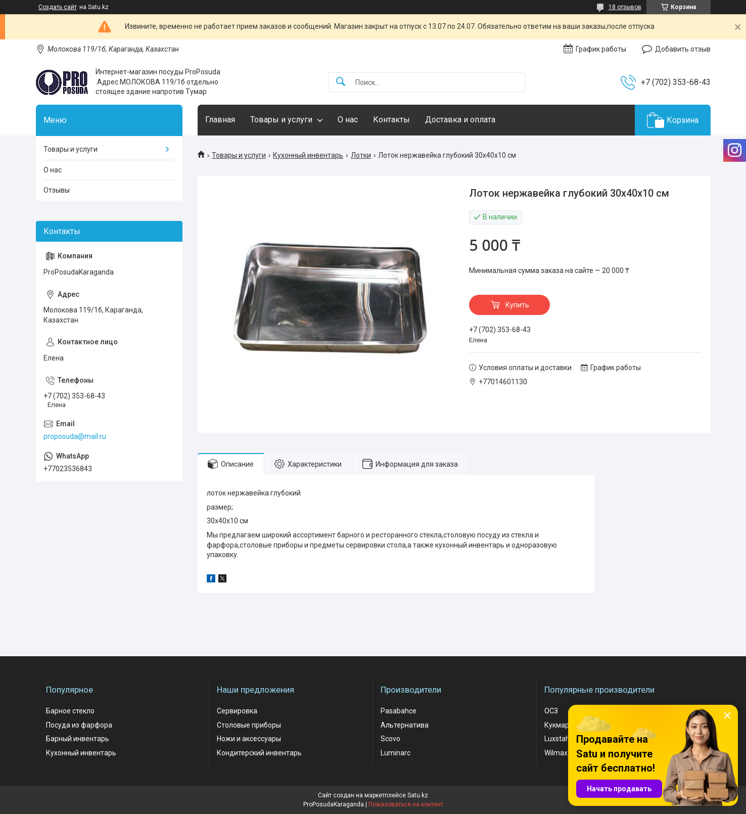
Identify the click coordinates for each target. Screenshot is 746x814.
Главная (220, 119)
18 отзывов (625, 7)
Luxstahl (557, 739)
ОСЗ (551, 711)
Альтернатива (405, 725)
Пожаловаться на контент (405, 804)
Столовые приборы (249, 725)
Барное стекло (70, 711)
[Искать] (341, 82)
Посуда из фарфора (79, 725)
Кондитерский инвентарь (259, 753)
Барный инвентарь (77, 739)
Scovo (390, 739)
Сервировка (237, 711)
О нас (348, 119)
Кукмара (558, 725)
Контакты (391, 119)
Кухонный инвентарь (308, 155)
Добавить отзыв (683, 49)
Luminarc (395, 753)
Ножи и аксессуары (249, 739)
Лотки (361, 155)
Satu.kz (417, 795)
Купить (517, 305)
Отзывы (56, 190)
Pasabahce (398, 711)
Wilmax (556, 753)
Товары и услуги (281, 119)
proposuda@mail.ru (74, 436)
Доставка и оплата (460, 119)
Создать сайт (57, 7)
